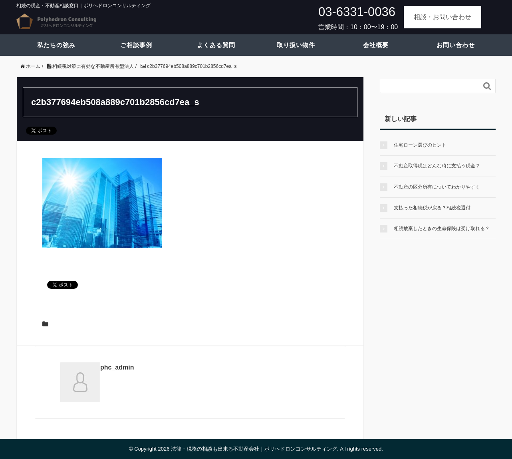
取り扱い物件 (296, 45)
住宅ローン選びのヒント (420, 145)
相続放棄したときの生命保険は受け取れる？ (442, 228)
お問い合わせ (456, 45)
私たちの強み (56, 45)
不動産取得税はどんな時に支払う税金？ (437, 166)
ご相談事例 (136, 45)
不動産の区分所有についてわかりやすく (437, 187)
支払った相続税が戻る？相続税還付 (432, 208)
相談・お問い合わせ (442, 17)
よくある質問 (216, 45)
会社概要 (376, 45)
